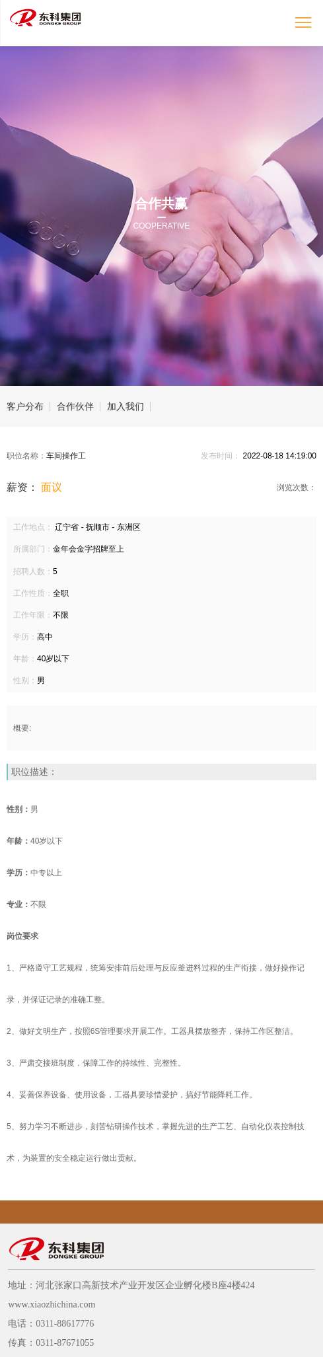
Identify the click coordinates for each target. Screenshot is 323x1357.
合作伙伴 (75, 406)
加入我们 (125, 406)
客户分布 (25, 406)
